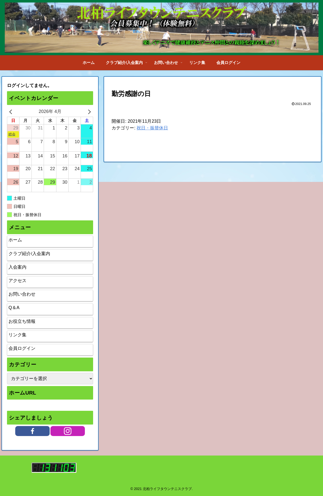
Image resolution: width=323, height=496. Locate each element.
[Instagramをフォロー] (67, 431)
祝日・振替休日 (152, 127)
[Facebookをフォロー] (32, 431)
